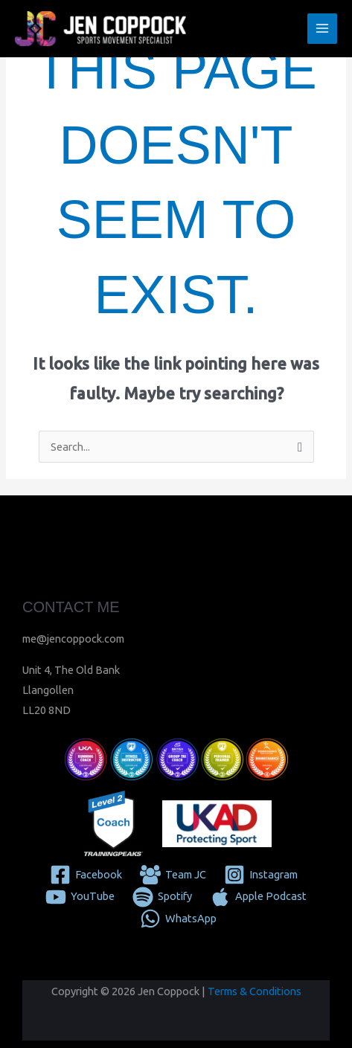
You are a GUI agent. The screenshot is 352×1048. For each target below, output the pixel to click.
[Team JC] (173, 874)
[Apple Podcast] (258, 897)
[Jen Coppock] (100, 29)
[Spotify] (162, 897)
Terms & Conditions (254, 991)
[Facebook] (86, 874)
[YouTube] (81, 897)
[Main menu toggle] (322, 28)
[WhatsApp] (178, 918)
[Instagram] (261, 874)
